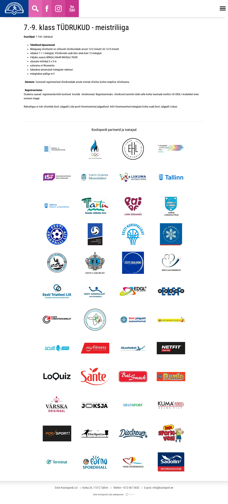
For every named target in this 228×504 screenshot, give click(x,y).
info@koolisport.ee (162, 487)
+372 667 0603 (130, 487)
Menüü (152, 8)
